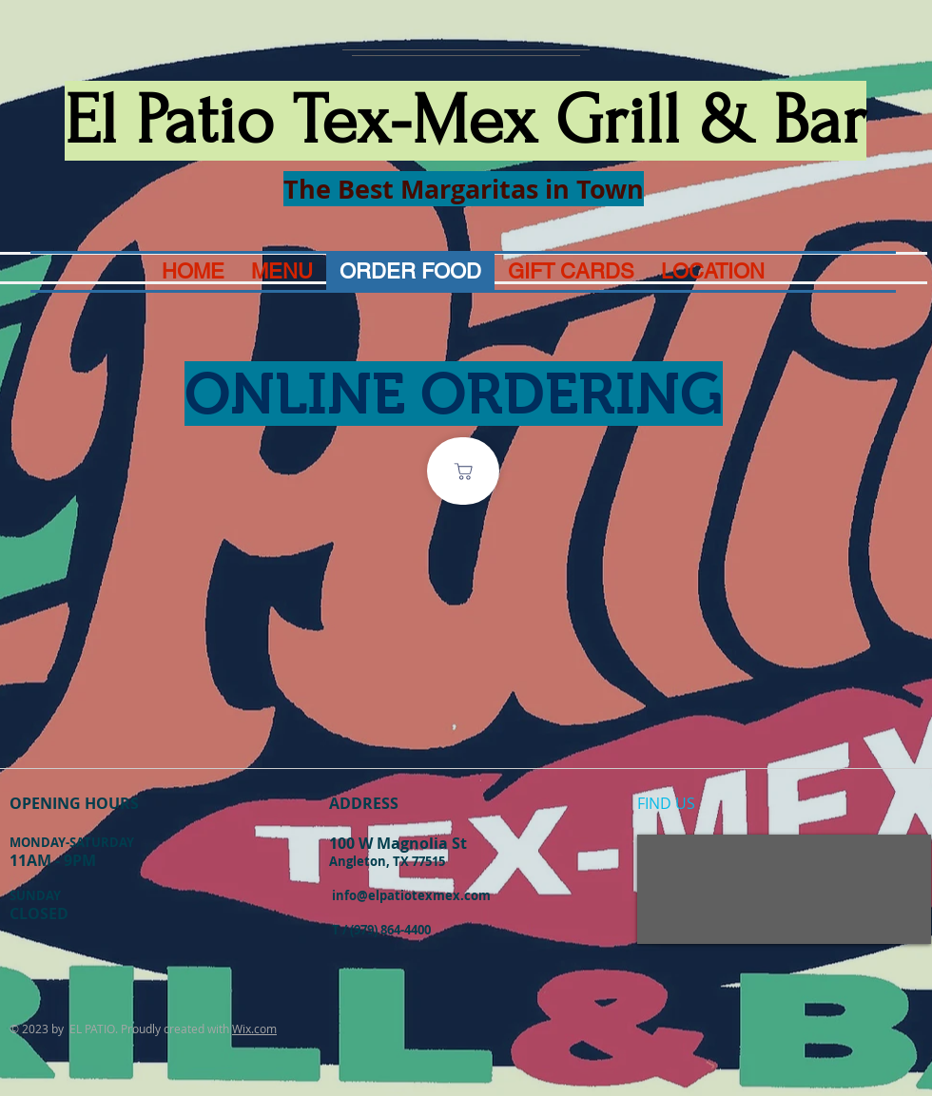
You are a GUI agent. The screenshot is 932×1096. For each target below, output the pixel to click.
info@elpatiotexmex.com (411, 895)
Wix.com (254, 1028)
